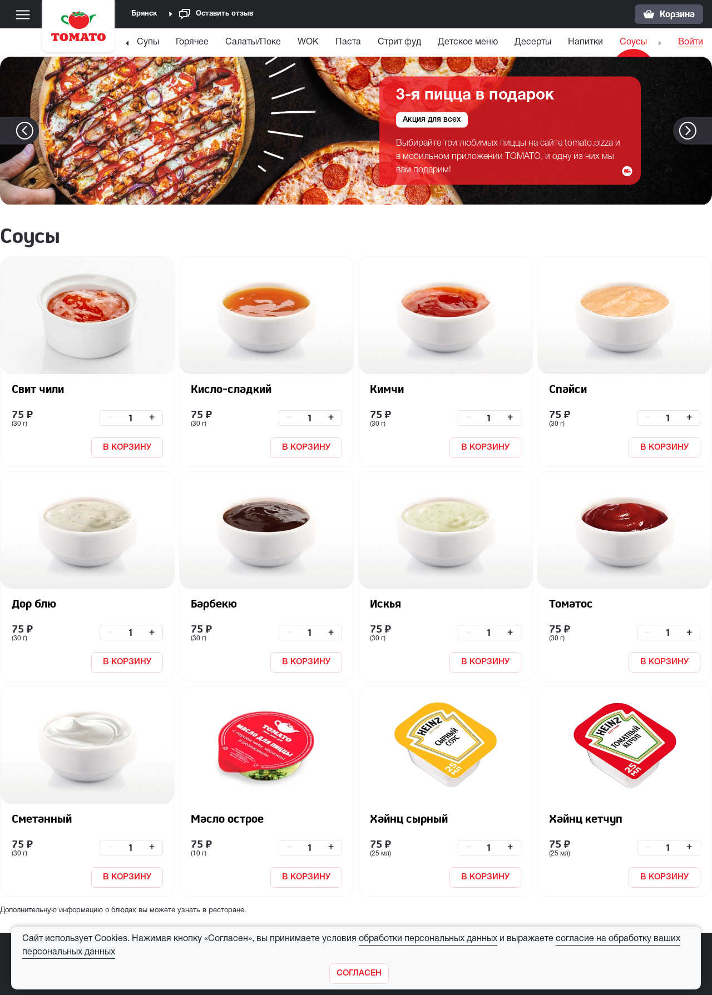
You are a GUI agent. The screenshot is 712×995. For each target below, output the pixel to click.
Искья (385, 603)
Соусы (633, 42)
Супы (148, 42)
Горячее (192, 42)
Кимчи (387, 389)
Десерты (533, 42)
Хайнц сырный (409, 818)
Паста (348, 42)
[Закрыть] (359, 973)
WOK (308, 42)
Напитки (585, 42)
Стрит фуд (399, 42)
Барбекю (214, 603)
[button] (704, 131)
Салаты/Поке (253, 42)
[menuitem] (147, 45)
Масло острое (227, 818)
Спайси (568, 389)
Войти (690, 42)
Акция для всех (432, 119)
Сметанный (42, 818)
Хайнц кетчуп (585, 818)
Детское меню (468, 42)
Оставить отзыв (216, 14)
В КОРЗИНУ (127, 447)
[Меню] (23, 14)
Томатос (571, 603)
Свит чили (38, 389)
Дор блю (34, 603)
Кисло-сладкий (231, 389)
